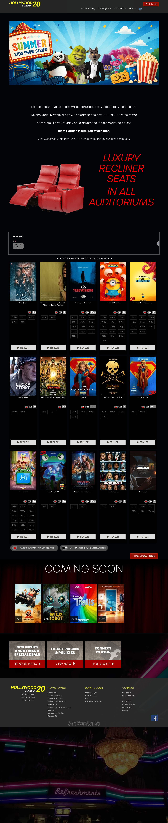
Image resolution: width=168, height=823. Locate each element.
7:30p (22, 322)
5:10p (14, 322)
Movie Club (120, 8)
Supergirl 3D (52, 812)
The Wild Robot (91, 791)
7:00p (73, 602)
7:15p (151, 327)
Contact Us (126, 788)
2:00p (22, 317)
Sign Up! (151, 4)
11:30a (121, 317)
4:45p (82, 327)
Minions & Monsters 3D (57, 797)
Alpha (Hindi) (52, 788)
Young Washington (55, 791)
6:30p (91, 327)
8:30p (133, 332)
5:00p (103, 332)
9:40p (103, 342)
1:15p (14, 602)
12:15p (14, 506)
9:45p (52, 317)
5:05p (133, 526)
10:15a (74, 317)
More (132, 8)
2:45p (142, 322)
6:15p (104, 506)
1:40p (121, 322)
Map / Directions (128, 791)
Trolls (87, 794)
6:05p (112, 332)
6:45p (73, 332)
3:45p (91, 322)
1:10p (112, 322)
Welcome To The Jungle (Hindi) (59, 803)
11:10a (151, 506)
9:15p (91, 332)
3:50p (73, 327)
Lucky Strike (52, 800)
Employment (127, 803)
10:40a (142, 506)
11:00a (112, 317)
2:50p (103, 327)
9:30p (73, 337)
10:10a (133, 506)
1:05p (74, 322)
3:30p (133, 521)
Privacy (125, 806)
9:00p (44, 511)
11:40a (133, 511)
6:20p (142, 327)
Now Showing (88, 8)
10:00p (121, 607)
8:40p (121, 337)
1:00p (91, 317)
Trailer (23, 347)
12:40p (104, 322)
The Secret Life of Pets (93, 797)
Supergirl (51, 806)
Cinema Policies (128, 800)
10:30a (14, 317)
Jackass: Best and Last (56, 809)
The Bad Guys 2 (91, 788)
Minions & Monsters (55, 794)
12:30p (151, 317)
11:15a (83, 317)
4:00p (31, 317)
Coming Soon (104, 8)
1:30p (134, 322)
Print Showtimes (144, 652)
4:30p (151, 521)
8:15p (112, 337)
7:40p (104, 607)
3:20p (112, 327)
